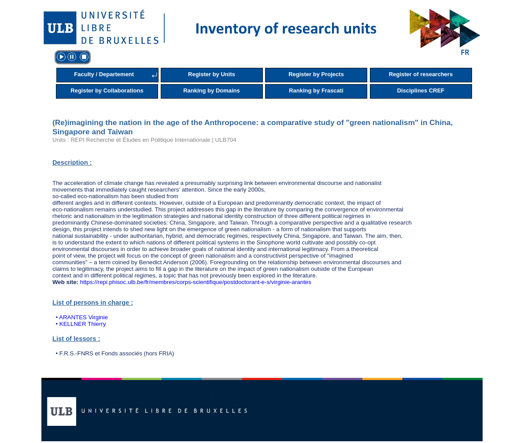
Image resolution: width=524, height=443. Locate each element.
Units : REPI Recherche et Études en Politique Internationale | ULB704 (144, 140)
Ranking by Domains (211, 90)
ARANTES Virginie (83, 317)
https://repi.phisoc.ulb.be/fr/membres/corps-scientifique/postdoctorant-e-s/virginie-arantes (195, 282)
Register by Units (211, 74)
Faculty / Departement (104, 74)
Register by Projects (316, 74)
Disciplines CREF (421, 90)
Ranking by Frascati (316, 90)
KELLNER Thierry (82, 324)
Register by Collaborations (106, 90)
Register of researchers (421, 74)
